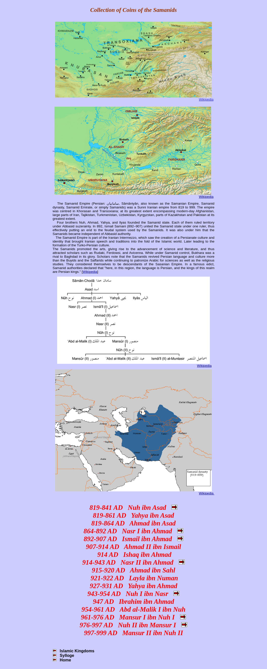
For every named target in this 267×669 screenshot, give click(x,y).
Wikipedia (206, 197)
